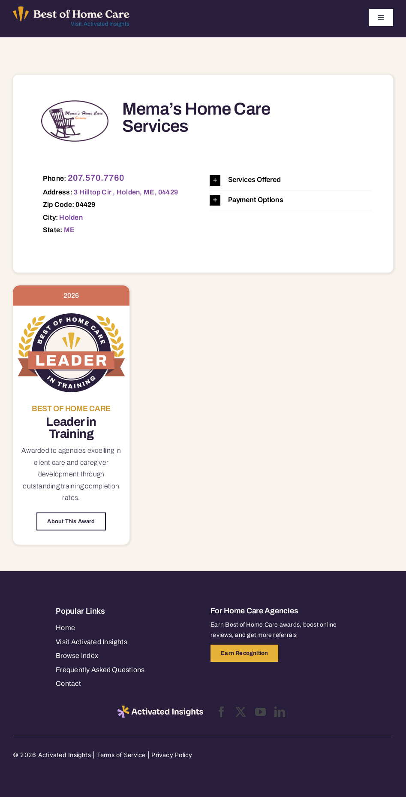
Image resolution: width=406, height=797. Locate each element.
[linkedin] (279, 711)
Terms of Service (121, 754)
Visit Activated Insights (100, 24)
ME (69, 229)
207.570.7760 (96, 177)
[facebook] (221, 711)
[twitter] (240, 711)
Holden (70, 217)
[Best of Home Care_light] (71, 10)
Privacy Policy (171, 754)
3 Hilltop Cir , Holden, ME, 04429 (126, 192)
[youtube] (260, 711)
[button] (291, 180)
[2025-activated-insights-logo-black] (160, 709)
